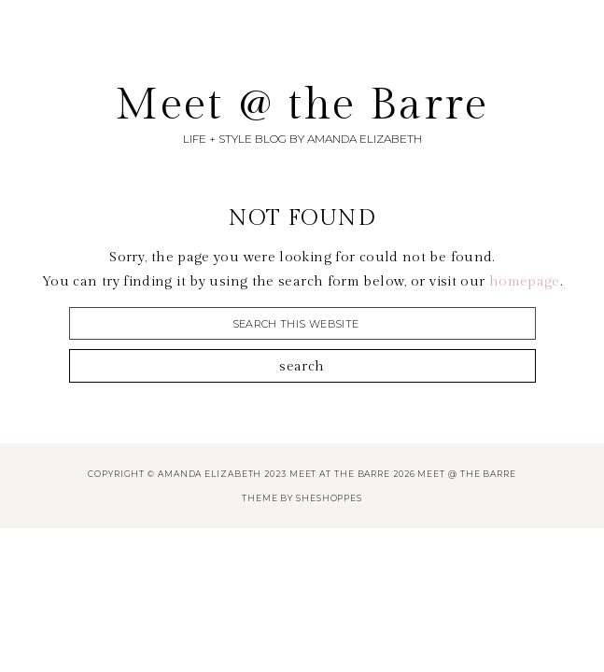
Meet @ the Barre (301, 105)
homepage (524, 281)
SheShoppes (329, 498)
